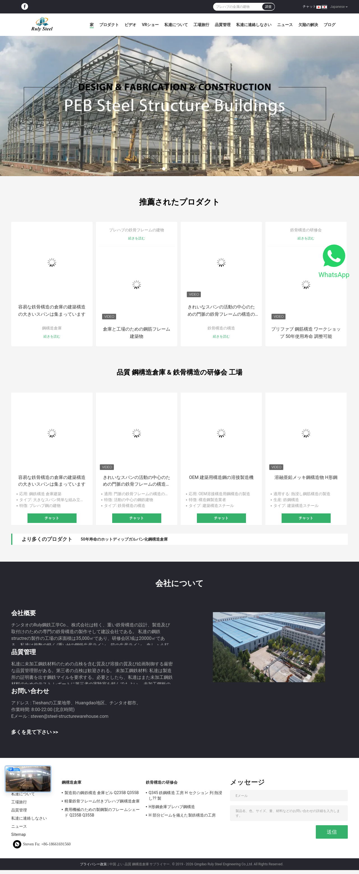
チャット (309, 6)
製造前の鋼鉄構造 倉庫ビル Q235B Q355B (102, 792)
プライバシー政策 (93, 864)
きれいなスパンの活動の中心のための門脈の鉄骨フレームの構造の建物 (221, 311)
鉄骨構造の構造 (221, 328)
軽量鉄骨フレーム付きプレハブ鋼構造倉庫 (102, 801)
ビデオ (130, 24)
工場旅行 (201, 24)
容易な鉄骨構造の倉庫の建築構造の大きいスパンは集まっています (52, 310)
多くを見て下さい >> (34, 732)
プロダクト (109, 24)
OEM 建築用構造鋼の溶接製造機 (221, 477)
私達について (176, 24)
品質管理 (223, 24)
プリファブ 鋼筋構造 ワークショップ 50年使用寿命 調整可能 (306, 332)
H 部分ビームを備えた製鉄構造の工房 (182, 815)
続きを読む (51, 336)
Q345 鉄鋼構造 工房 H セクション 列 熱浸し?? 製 (185, 795)
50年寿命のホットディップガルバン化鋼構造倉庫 (124, 539)
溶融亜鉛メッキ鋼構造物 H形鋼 (306, 477)
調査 (268, 7)
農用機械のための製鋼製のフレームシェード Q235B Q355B (102, 812)
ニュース (285, 24)
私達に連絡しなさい (253, 24)
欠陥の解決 (308, 24)
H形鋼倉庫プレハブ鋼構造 (172, 806)
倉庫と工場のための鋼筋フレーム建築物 (136, 332)
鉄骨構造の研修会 (306, 230)
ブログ (329, 24)
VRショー (150, 24)
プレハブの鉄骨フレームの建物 (136, 230)
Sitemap (18, 834)
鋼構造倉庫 (52, 328)
